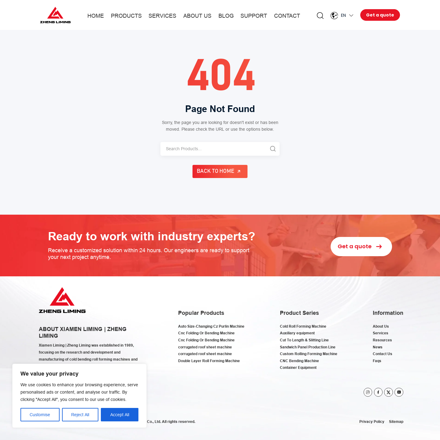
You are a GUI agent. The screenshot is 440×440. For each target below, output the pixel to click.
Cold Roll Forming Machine (303, 326)
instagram (368, 392)
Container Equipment (298, 367)
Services (162, 16)
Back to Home (216, 171)
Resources (382, 340)
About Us (197, 16)
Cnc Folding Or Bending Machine (206, 333)
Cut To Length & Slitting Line (304, 340)
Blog (226, 16)
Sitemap (396, 421)
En (343, 15)
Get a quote (380, 15)
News (378, 347)
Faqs (377, 360)
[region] (79, 396)
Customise (40, 414)
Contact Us (382, 353)
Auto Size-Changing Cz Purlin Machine (211, 326)
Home (95, 16)
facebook (378, 392)
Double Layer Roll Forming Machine (209, 360)
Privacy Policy (371, 421)
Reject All (80, 414)
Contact (287, 16)
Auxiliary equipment (297, 333)
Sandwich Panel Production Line (308, 347)
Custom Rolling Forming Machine (308, 353)
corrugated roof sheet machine (205, 347)
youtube (398, 392)
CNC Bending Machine (299, 360)
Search (320, 15)
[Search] (213, 149)
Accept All (119, 414)
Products (126, 16)
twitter (388, 392)
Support (253, 16)
